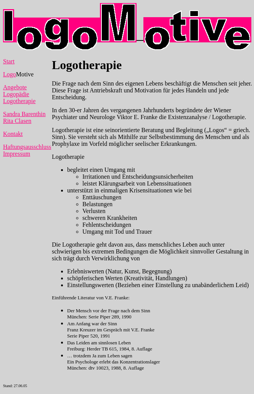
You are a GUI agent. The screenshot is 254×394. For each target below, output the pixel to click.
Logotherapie (19, 101)
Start (8, 61)
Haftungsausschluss (27, 147)
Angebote (15, 87)
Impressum (16, 153)
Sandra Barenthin (24, 114)
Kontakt (13, 134)
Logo (9, 74)
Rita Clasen (17, 121)
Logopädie (16, 94)
